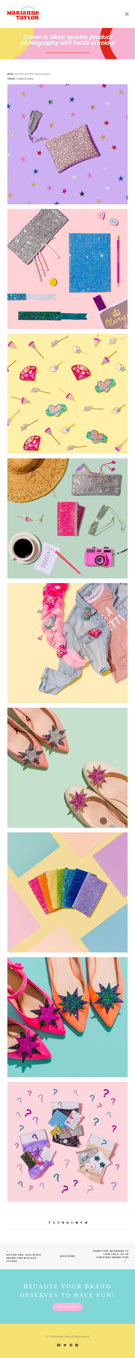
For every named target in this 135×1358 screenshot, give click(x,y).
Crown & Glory (24, 79)
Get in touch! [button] (67, 1306)
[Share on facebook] (49, 1223)
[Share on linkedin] (67, 1223)
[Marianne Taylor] (22, 14)
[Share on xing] (81, 1223)
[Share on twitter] (54, 1223)
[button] (127, 14)
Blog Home (67, 1256)
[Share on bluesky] (77, 1223)
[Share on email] (86, 1223)
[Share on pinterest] (63, 1223)
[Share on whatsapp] (72, 1223)
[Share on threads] (58, 1223)
